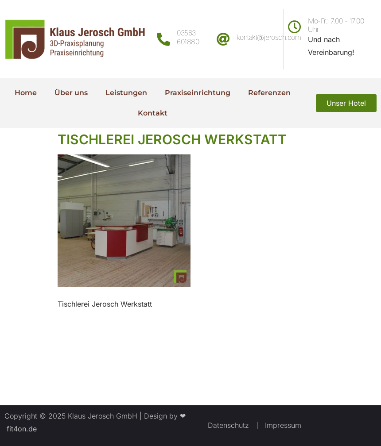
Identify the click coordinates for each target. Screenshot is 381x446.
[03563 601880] (163, 39)
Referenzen (269, 92)
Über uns (71, 92)
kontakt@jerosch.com (269, 37)
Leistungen (126, 92)
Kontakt (152, 113)
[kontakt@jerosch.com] (223, 39)
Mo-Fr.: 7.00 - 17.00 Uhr (336, 25)
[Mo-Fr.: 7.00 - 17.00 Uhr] (294, 27)
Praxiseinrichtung (197, 92)
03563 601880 (188, 37)
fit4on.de (20, 428)
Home (26, 92)
